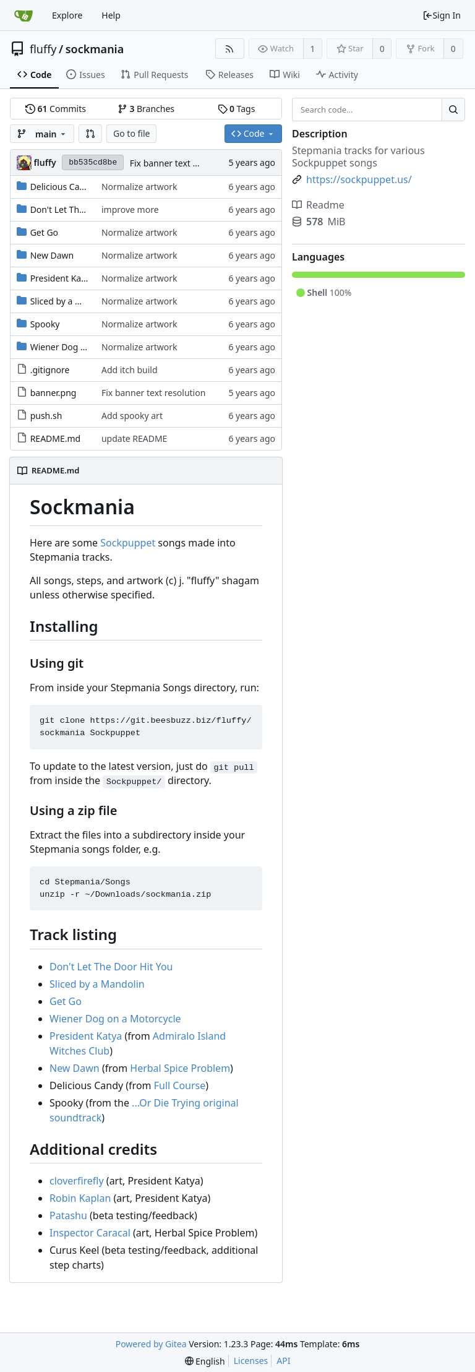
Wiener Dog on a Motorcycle (87, 347)
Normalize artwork (139, 186)
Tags (236, 108)
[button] (90, 133)
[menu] (205, 1361)
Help (111, 15)
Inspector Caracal (90, 1233)
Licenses (251, 1360)
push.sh (46, 415)
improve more (130, 209)
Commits (55, 108)
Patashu (68, 1215)
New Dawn (52, 255)
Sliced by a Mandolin (72, 301)
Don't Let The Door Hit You (84, 209)
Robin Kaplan (80, 1198)
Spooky (45, 324)
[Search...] (453, 109)
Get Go (44, 232)
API (283, 1360)
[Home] (23, 15)
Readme (318, 205)
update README (134, 438)
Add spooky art (132, 415)
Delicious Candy (62, 186)
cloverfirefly (76, 1181)
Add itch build (129, 370)
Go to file (131, 133)
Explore (67, 15)
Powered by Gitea (151, 1344)
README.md (55, 438)
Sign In (441, 15)
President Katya (62, 278)
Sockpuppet (127, 543)
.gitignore (50, 370)
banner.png (53, 393)
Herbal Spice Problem (180, 1068)
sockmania (95, 49)
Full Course (180, 1085)
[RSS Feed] (229, 48)
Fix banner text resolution (182, 163)
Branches (146, 108)
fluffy (43, 49)
